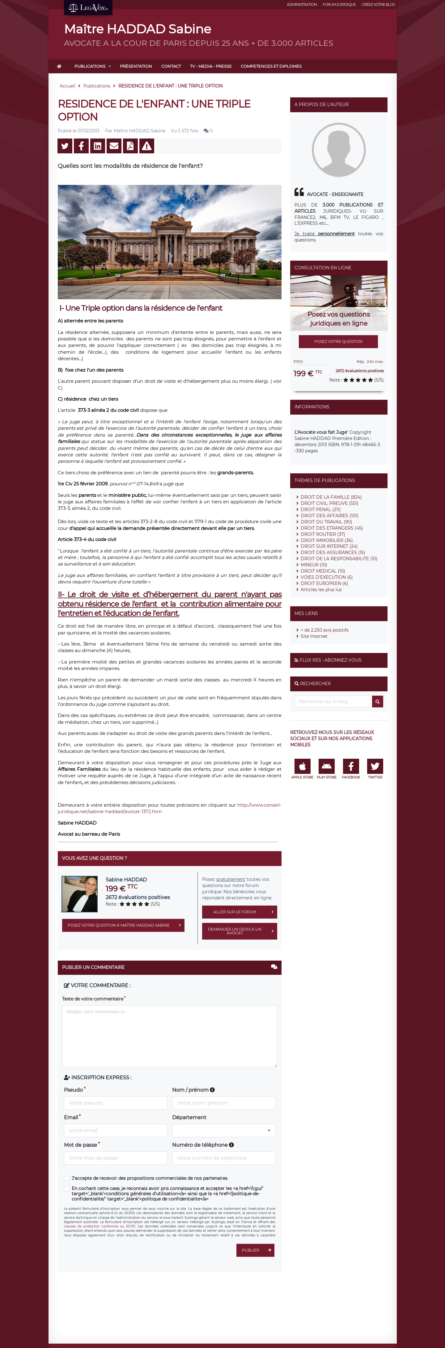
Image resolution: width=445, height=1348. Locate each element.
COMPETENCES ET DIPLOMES (271, 66)
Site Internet (314, 636)
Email (71, 1117)
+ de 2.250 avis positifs (325, 630)
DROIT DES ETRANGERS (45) (332, 528)
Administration (302, 4)
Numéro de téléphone (203, 1145)
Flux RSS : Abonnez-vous (331, 660)
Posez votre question (338, 341)
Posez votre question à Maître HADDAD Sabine (126, 925)
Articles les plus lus (321, 589)
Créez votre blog (378, 4)
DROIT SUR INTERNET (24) (329, 546)
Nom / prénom (193, 1090)
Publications (89, 66)
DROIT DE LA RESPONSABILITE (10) (339, 558)
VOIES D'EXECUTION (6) (327, 577)
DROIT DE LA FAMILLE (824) (331, 497)
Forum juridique (339, 4)
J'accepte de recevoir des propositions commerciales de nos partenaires (149, 1178)
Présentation (136, 66)
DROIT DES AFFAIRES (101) (329, 515)
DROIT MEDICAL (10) (323, 571)
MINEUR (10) (314, 565)
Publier (258, 1250)
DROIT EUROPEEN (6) (324, 583)
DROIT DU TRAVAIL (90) (326, 522)
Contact (171, 66)
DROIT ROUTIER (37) (323, 534)
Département (189, 1117)
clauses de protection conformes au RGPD (99, 1226)
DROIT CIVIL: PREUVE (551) (329, 503)
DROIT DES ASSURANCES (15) (333, 552)
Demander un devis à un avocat (242, 931)
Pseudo (73, 1090)
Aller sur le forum (245, 912)
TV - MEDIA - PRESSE (211, 66)
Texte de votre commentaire (92, 999)
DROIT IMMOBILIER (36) (327, 540)
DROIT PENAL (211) (321, 509)
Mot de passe (80, 1145)
